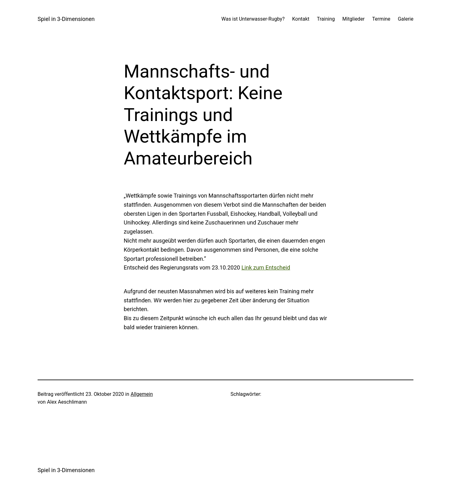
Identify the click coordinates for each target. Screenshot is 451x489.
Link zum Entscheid (265, 267)
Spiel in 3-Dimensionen (66, 19)
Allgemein (142, 394)
